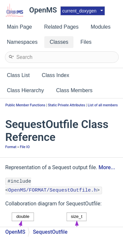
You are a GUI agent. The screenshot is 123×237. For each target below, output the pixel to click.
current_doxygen (79, 10)
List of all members (103, 105)
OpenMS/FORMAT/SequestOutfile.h (52, 190)
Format (10, 147)
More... (106, 167)
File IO (25, 147)
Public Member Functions (25, 105)
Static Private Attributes (66, 105)
